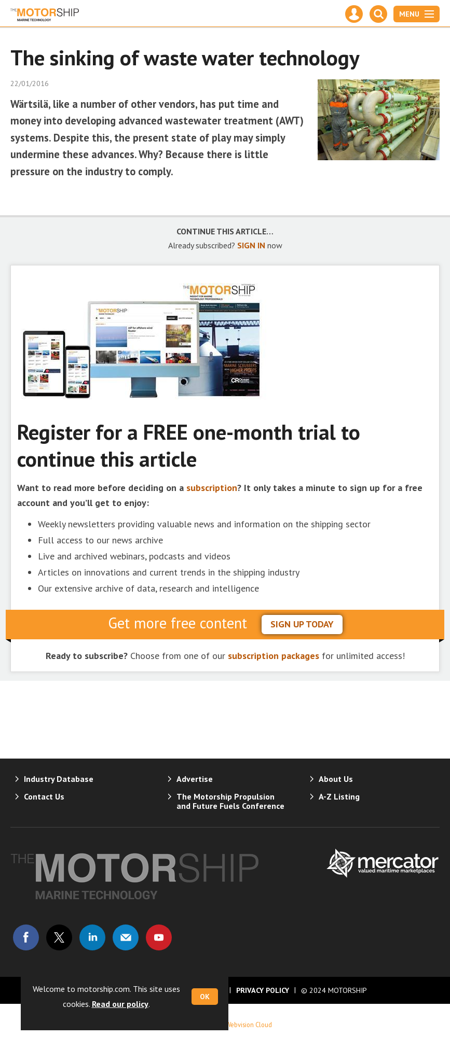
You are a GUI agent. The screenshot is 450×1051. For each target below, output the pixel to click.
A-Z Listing (339, 796)
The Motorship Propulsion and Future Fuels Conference (230, 801)
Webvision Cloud (249, 1024)
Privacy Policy (262, 990)
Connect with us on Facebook (25, 937)
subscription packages (273, 656)
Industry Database (58, 779)
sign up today (302, 624)
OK (205, 996)
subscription (211, 488)
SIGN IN (251, 245)
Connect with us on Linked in (92, 937)
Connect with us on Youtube (158, 937)
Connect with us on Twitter (59, 937)
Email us (125, 937)
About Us (336, 779)
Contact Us (44, 796)
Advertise (194, 779)
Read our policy (120, 1004)
